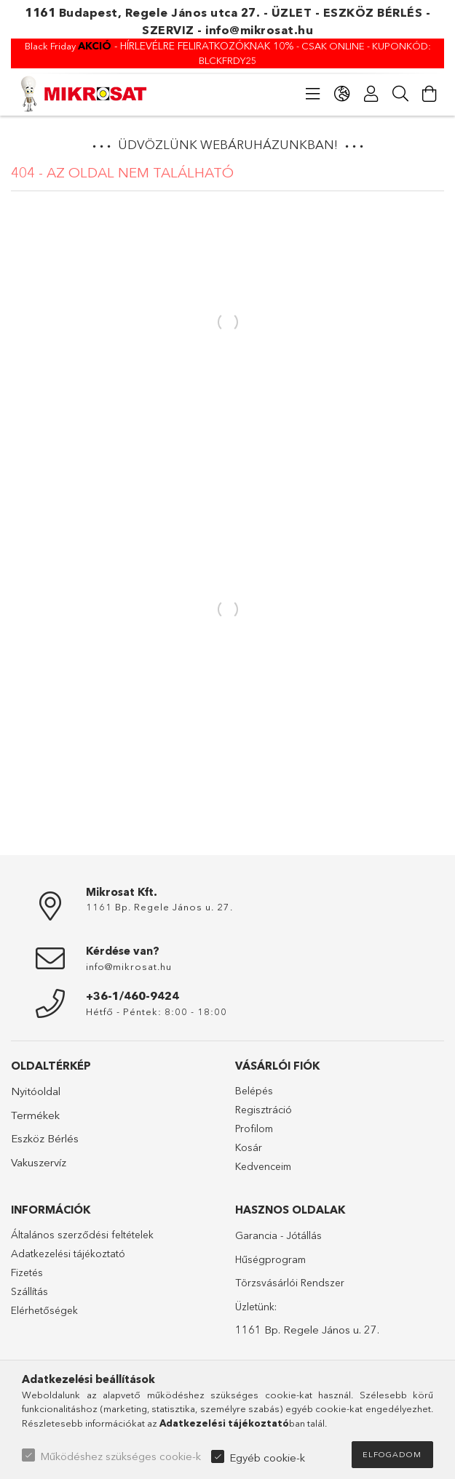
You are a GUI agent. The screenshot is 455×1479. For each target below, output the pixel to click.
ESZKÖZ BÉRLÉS (373, 12)
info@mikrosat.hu (259, 30)
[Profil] (371, 93)
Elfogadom (392, 1454)
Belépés (254, 1090)
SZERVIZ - (173, 30)
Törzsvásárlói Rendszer (289, 1282)
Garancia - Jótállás (278, 1235)
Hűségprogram (270, 1259)
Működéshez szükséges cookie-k (120, 1456)
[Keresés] (400, 93)
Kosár (248, 1147)
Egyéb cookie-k (267, 1457)
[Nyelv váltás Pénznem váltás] (342, 93)
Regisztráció (263, 1109)
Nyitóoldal (35, 1091)
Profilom (254, 1128)
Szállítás (29, 1291)
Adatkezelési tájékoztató (68, 1253)
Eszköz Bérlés (45, 1138)
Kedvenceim (263, 1166)
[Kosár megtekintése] (429, 93)
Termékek (35, 1115)
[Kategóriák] (313, 93)
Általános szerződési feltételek (82, 1234)
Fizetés (27, 1272)
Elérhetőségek (44, 1310)
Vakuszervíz (38, 1162)
